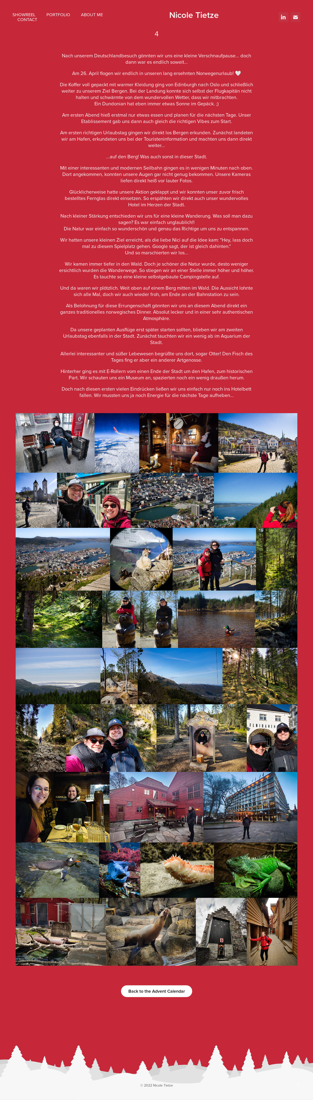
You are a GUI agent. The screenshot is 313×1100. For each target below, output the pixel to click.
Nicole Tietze (194, 15)
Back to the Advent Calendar (156, 991)
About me (92, 15)
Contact (27, 19)
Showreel (23, 15)
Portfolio (58, 15)
